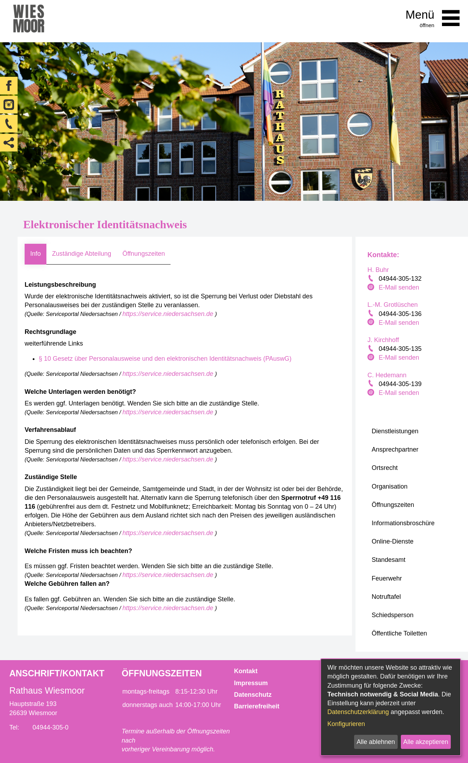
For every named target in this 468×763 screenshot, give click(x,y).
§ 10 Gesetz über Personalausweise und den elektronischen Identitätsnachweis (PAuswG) (165, 358)
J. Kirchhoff (383, 339)
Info (35, 253)
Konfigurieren (346, 723)
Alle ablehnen (376, 741)
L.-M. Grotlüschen (392, 304)
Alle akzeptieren (425, 741)
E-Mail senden (399, 287)
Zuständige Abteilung (81, 253)
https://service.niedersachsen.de (168, 313)
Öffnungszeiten (143, 253)
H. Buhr (378, 269)
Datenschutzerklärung (358, 711)
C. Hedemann (386, 375)
